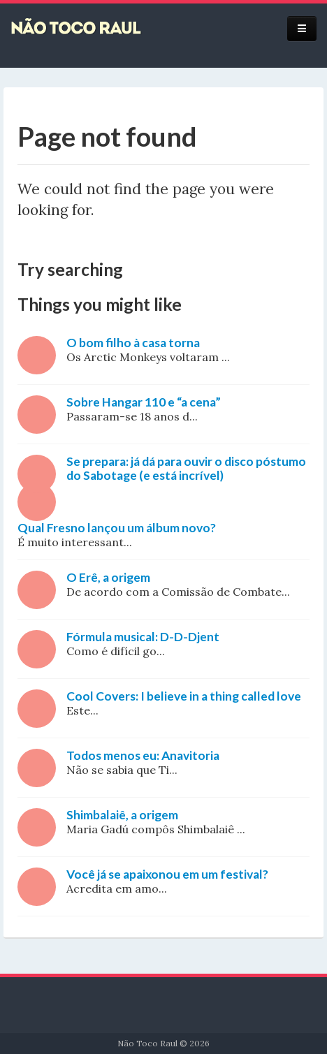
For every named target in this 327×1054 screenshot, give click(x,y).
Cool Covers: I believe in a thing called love (183, 696)
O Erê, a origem (108, 577)
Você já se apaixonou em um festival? (167, 874)
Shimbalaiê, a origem (122, 814)
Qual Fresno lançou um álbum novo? (116, 527)
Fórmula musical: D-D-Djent (142, 636)
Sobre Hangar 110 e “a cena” (143, 402)
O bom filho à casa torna (133, 342)
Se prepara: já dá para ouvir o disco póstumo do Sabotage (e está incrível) (186, 468)
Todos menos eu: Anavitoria (142, 755)
